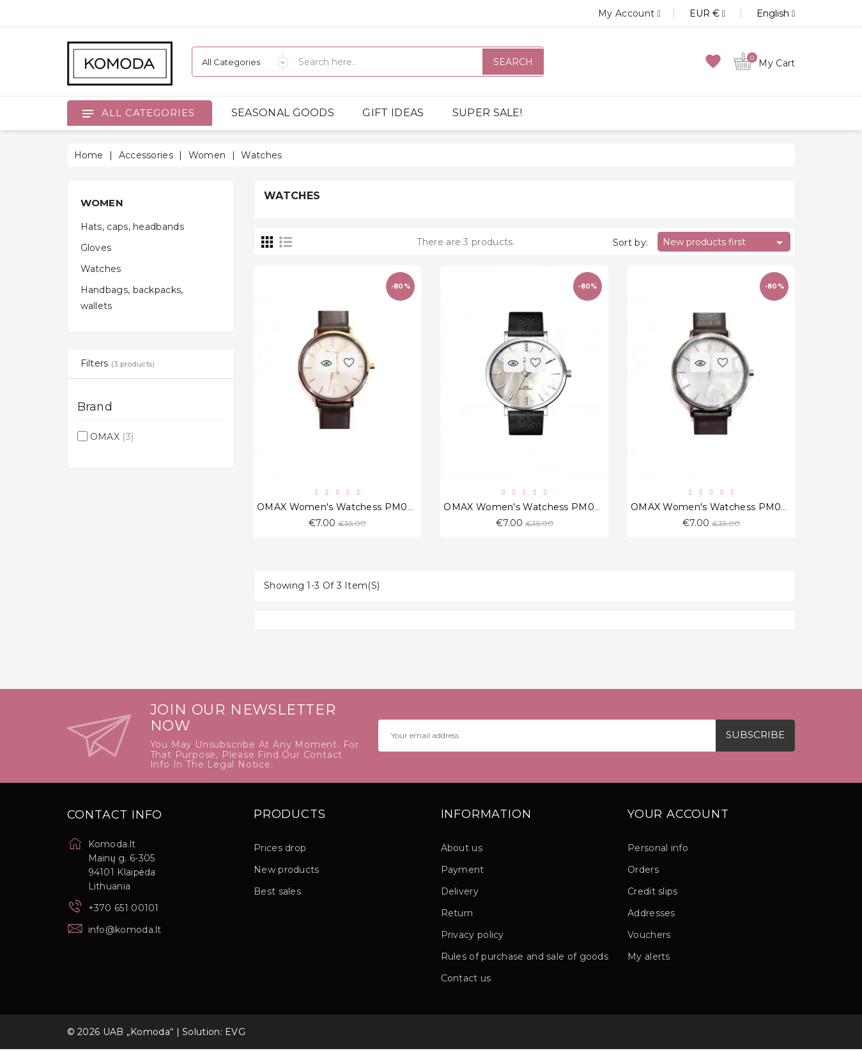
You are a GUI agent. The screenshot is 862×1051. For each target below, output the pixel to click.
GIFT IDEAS (393, 113)
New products (286, 871)
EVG (235, 1034)
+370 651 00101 (123, 910)
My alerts (648, 958)
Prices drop (280, 850)
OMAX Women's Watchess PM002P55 (720, 508)
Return (457, 915)
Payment (462, 871)
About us (461, 850)
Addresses (651, 915)
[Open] (87, 113)
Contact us (466, 980)
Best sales (277, 893)
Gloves (96, 247)
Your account (678, 816)
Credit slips (652, 893)
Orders (643, 871)
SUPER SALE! (487, 113)
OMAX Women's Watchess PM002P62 (533, 508)
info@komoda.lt (125, 931)
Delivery (460, 893)
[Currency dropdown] (693, 13)
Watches (101, 269)
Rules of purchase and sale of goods (525, 958)
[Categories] (240, 61)
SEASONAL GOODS (282, 113)
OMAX (112, 436)
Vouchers (648, 936)
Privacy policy (472, 936)
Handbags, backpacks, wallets (132, 298)
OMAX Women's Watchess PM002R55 (346, 508)
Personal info (657, 850)
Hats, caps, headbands (132, 226)
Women (102, 203)
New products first (725, 242)
